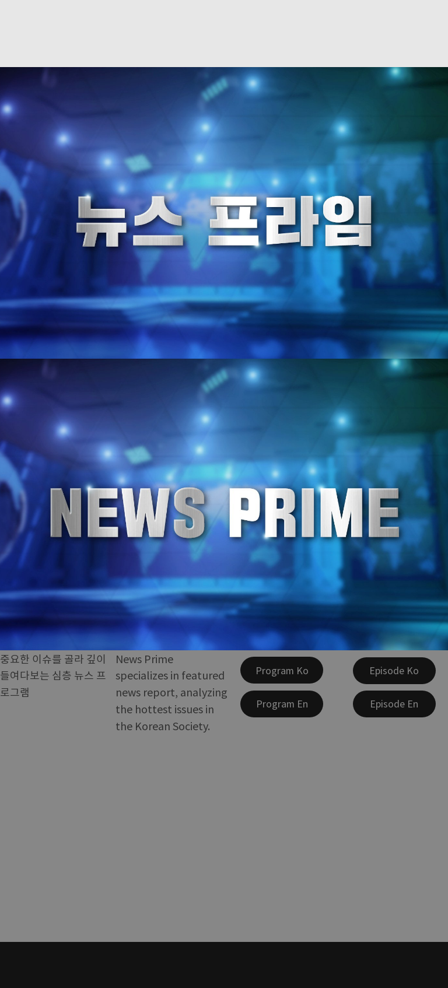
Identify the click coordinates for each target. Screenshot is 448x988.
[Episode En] (394, 704)
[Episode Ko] (394, 670)
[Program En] (281, 704)
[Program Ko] (281, 670)
